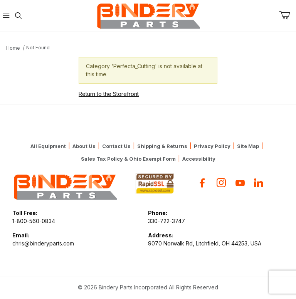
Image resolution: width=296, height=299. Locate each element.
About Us (84, 146)
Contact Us (116, 146)
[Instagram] (221, 182)
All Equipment (48, 146)
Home (13, 48)
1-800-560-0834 (33, 221)
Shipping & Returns (162, 146)
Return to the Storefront (109, 94)
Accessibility (198, 159)
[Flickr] (258, 182)
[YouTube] (240, 182)
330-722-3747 (166, 221)
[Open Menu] (6, 16)
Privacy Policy (212, 146)
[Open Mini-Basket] (287, 15)
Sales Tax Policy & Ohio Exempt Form (128, 159)
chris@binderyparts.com (43, 243)
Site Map (248, 146)
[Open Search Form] (18, 16)
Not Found (38, 47)
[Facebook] (202, 182)
